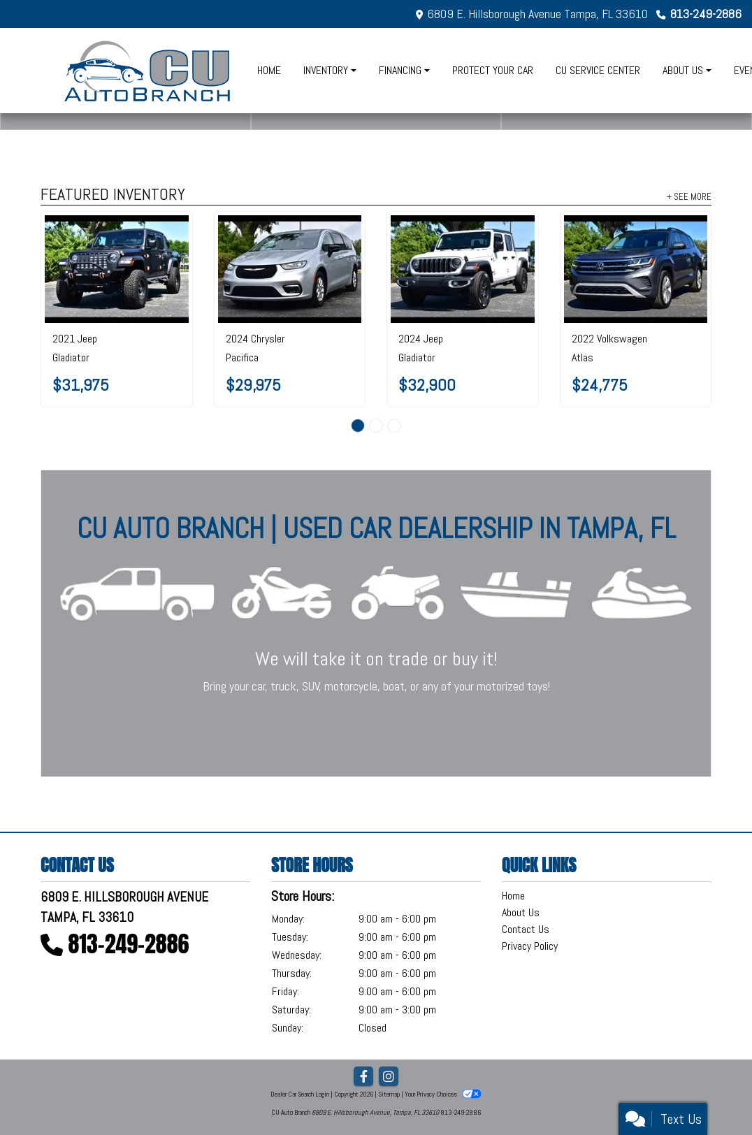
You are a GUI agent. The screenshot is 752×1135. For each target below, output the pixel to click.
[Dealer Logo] (148, 70)
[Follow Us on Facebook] (363, 1077)
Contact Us (525, 929)
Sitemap (389, 1094)
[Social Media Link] (388, 1077)
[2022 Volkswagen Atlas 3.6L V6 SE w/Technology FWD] (636, 269)
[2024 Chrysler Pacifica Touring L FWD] (290, 269)
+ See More (689, 196)
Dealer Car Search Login (299, 1094)
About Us (521, 912)
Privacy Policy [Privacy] (530, 946)
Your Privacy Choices (443, 1094)
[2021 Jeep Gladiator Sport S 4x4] (116, 269)
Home (513, 895)
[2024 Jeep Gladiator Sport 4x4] (462, 269)
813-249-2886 (706, 14)
